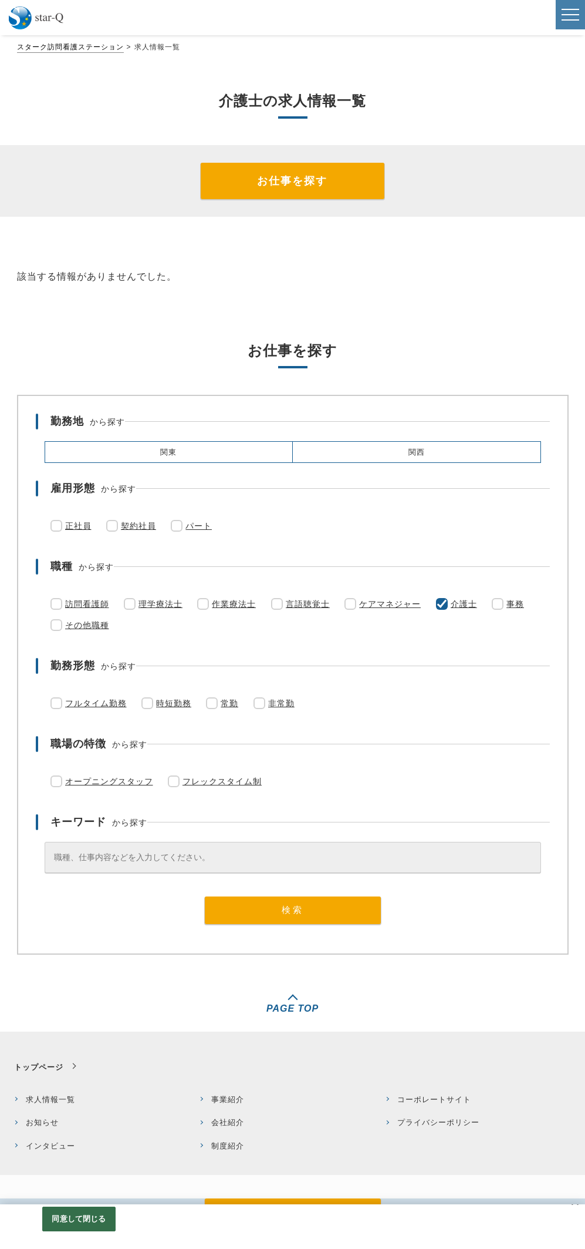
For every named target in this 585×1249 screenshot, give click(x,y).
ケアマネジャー (390, 604)
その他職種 (87, 625)
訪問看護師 (87, 604)
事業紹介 (227, 1099)
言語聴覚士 (308, 604)
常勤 (229, 703)
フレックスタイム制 (222, 781)
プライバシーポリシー (438, 1122)
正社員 (78, 526)
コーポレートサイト (434, 1099)
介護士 (464, 604)
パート (198, 526)
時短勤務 (173, 703)
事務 (515, 604)
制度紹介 (227, 1145)
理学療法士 (160, 604)
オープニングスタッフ (109, 781)
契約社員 (138, 526)
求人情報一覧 (50, 1099)
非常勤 (281, 703)
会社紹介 (227, 1122)
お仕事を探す (292, 181)
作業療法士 (234, 604)
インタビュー (50, 1145)
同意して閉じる (79, 1218)
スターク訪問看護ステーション (70, 47)
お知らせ (42, 1122)
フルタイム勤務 (96, 703)
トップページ (38, 1067)
